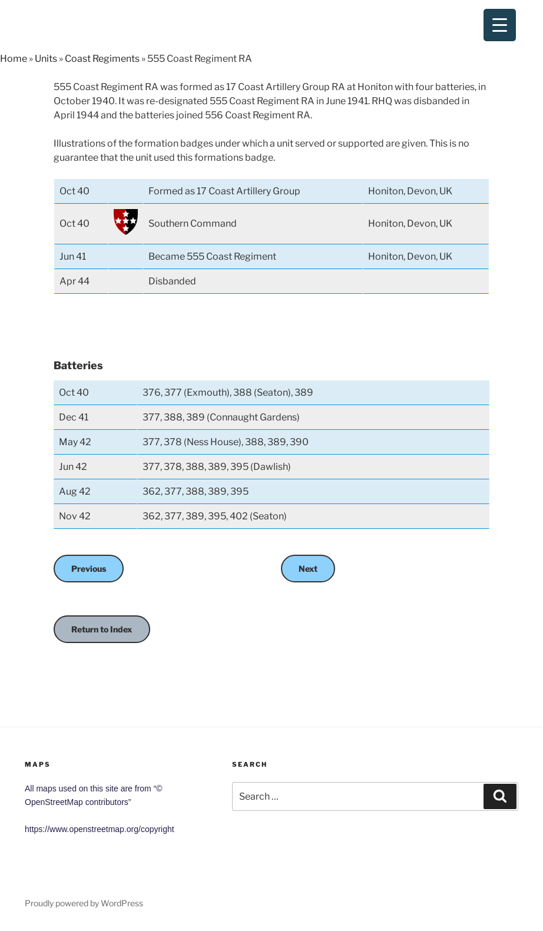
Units (46, 58)
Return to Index (102, 629)
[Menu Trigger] (500, 25)
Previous (88, 569)
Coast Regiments (102, 58)
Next (308, 569)
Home (13, 58)
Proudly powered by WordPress (84, 903)
